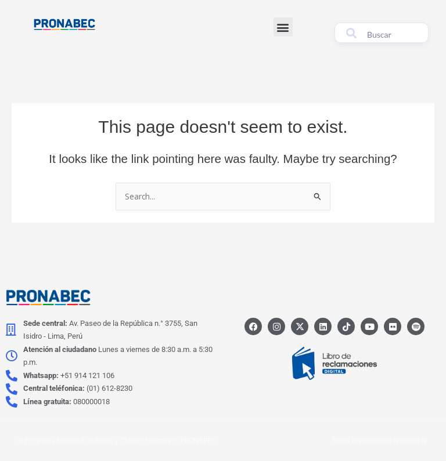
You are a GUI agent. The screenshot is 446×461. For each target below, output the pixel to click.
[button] (283, 27)
